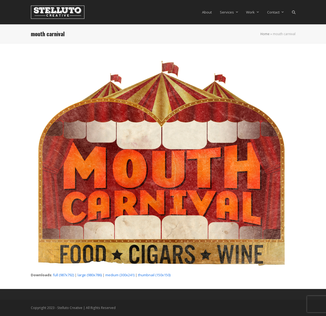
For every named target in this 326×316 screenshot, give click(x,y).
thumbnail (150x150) (154, 274)
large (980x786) (90, 274)
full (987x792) (63, 274)
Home (265, 34)
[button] (294, 12)
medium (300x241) (120, 274)
